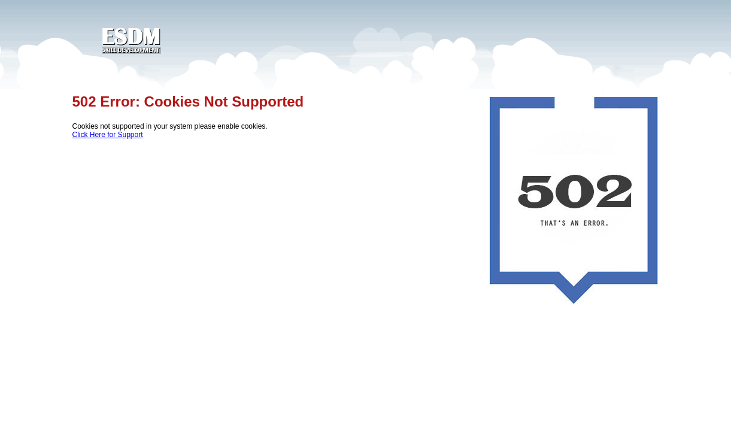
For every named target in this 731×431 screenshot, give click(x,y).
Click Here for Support (107, 134)
